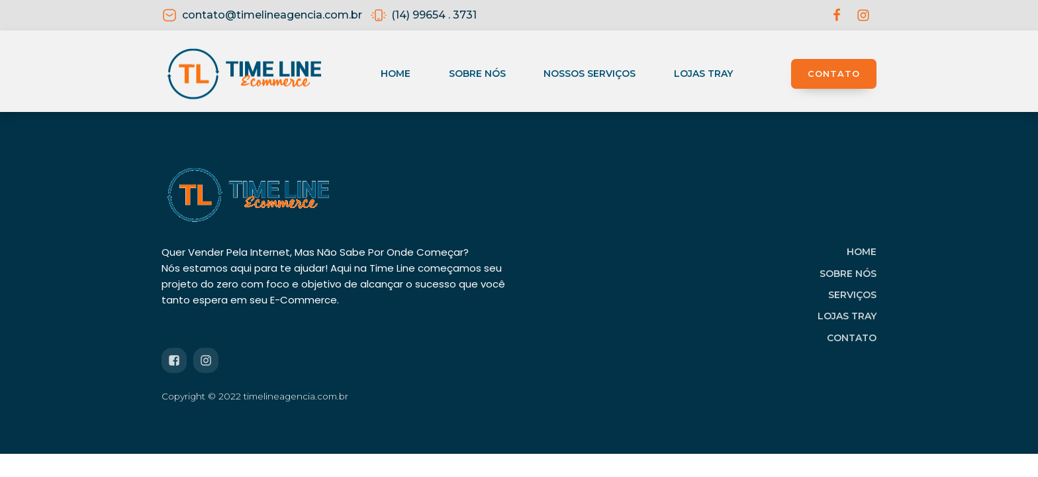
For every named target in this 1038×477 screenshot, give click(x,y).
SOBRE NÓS (848, 274)
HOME (861, 252)
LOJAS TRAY (847, 316)
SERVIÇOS (852, 295)
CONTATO (834, 73)
